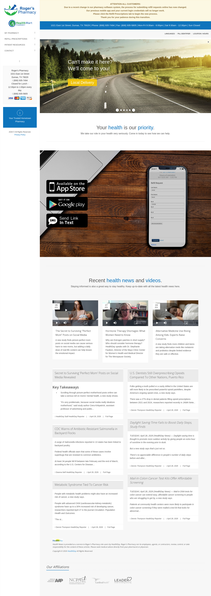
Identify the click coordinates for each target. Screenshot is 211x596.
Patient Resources (15, 45)
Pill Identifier (184, 34)
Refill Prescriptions (16, 39)
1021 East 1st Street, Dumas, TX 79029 (70, 25)
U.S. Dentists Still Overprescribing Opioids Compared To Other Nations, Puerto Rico (157, 375)
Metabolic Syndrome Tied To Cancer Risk (81, 485)
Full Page (109, 416)
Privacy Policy (20, 135)
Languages (170, 34)
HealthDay (71, 551)
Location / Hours (200, 34)
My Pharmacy (12, 33)
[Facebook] (19, 61)
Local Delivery (82, 82)
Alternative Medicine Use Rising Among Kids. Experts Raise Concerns (173, 335)
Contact (9, 51)
